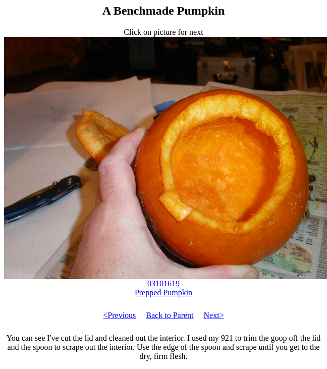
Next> (214, 315)
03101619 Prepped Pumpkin (165, 284)
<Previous (119, 315)
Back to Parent (169, 315)
